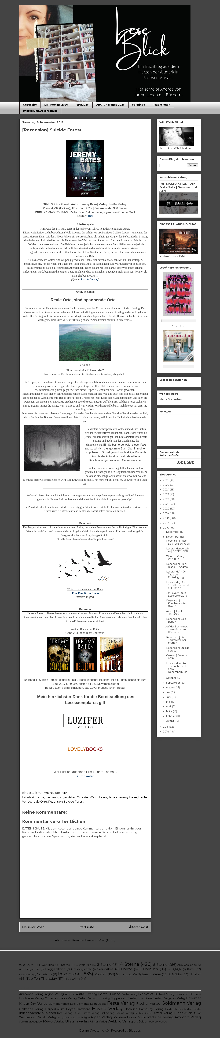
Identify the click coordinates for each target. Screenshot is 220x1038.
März (169, 711)
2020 (166, 508)
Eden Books (98, 1003)
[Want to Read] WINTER (174, 558)
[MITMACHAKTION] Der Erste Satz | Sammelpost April (178, 187)
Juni (169, 697)
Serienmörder (151, 974)
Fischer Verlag (148, 1003)
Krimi (190, 969)
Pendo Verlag (47, 1017)
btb (151, 1021)
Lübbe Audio (183, 1013)
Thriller (195, 974)
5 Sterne (160, 964)
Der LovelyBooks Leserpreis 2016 (176, 594)
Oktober (171, 677)
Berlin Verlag (129, 994)
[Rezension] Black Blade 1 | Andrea (176, 565)
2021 (166, 503)
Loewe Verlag (125, 1013)
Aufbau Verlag (86, 994)
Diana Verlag (154, 998)
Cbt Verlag (103, 998)
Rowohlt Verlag (188, 1017)
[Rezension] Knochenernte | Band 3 (176, 603)
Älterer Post (138, 927)
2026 (166, 480)
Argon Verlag (54, 994)
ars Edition (141, 1021)
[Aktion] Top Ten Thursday (175, 613)
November (173, 536)
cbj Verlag (161, 1021)
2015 (166, 726)
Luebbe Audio (143, 1013)
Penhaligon (83, 1017)
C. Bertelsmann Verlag (61, 998)
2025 (166, 484)
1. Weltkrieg (46, 964)
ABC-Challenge (187, 964)
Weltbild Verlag (120, 1021)
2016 (166, 527)
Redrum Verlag (160, 1017)
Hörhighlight (175, 969)
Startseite (30, 104)
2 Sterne (64, 964)
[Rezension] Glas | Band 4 (176, 620)
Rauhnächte (44, 974)
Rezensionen (161, 104)
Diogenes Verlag (174, 998)
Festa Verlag (121, 1003)
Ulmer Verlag (98, 1021)
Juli (168, 692)
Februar (171, 716)
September (173, 682)
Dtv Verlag (39, 1003)
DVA (141, 998)
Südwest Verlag (53, 1021)
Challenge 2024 (83, 969)
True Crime (72, 978)
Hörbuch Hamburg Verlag (144, 1009)
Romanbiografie (126, 974)
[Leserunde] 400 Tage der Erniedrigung (175, 574)
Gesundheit (105, 969)
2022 (166, 499)
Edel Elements (79, 1003)
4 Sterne (38, 797)
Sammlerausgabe (30, 1021)
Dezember (173, 531)
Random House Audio (130, 1017)
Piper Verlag (101, 1017)
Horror (102, 797)
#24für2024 (26, 964)
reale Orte (39, 801)
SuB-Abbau (175, 974)
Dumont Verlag (59, 1003)
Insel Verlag (64, 1013)
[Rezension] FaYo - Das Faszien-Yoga (177, 542)
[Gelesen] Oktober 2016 (176, 657)
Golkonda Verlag (31, 1009)
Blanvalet (145, 994)
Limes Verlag (91, 1013)
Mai (168, 701)
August (171, 687)
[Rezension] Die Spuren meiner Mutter (175, 640)
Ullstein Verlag (77, 1021)
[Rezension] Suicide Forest (177, 649)
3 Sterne (104, 964)
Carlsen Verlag (87, 998)
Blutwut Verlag (164, 994)
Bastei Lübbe (109, 994)
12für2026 (82, 104)
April (169, 706)
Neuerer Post (33, 927)
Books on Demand (188, 994)
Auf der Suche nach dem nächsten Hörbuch (177, 629)
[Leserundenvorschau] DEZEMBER (177, 550)
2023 (166, 494)
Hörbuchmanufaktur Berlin (183, 1009)
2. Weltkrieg (83, 964)
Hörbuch (150, 969)
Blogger (134, 1030)
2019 (166, 513)
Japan (112, 797)
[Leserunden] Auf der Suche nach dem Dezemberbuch (176, 668)
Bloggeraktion (55, 969)
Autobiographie (29, 969)
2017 (166, 522)
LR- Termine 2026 (56, 104)
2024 (166, 489)
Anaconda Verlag (31, 994)
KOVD (77, 1013)
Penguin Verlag (66, 1017)
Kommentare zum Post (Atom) (93, 940)
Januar (170, 720)
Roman (100, 974)
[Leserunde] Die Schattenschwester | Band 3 (177, 585)
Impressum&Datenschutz (40, 110)
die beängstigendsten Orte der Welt (71, 797)
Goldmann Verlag (181, 1003)
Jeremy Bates (127, 797)
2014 (166, 731)
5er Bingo (138, 104)
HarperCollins (54, 1009)
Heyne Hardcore (78, 1009)
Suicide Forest (74, 801)
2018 (166, 518)
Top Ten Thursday (41, 978)
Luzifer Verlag (163, 1013)
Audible (70, 994)
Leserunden (26, 974)
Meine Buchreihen (170, 399)
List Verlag (107, 1013)
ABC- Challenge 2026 (110, 104)
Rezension (55, 801)
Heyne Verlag (107, 1008)
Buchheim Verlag (31, 998)
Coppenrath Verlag (124, 998)
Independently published (37, 1013)
